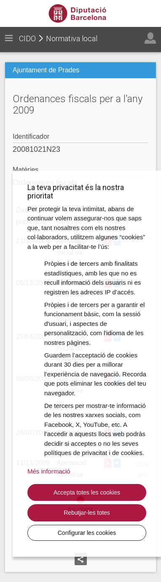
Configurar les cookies (87, 532)
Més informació (48, 471)
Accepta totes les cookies (87, 492)
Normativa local (71, 38)
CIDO (27, 38)
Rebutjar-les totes (87, 512)
